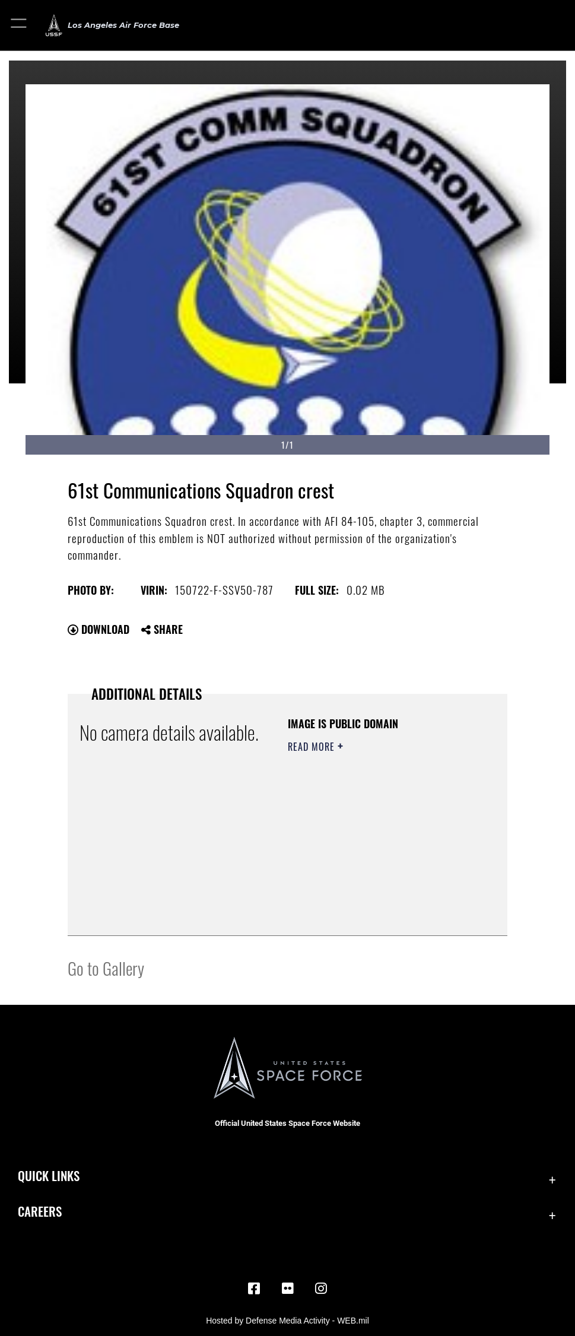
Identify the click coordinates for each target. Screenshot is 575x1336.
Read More (313, 747)
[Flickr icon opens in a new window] (288, 1288)
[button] (19, 25)
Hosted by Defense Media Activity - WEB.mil (287, 1320)
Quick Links (49, 1175)
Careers (40, 1210)
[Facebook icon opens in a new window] (254, 1288)
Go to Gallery (106, 967)
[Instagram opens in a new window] (321, 1288)
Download (98, 629)
